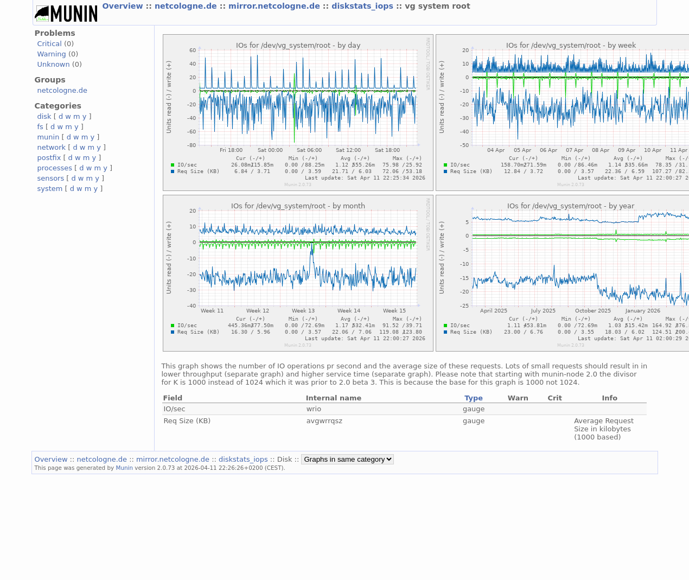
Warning (51, 54)
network (51, 147)
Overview (124, 6)
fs (40, 127)
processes (55, 168)
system (50, 188)
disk (44, 116)
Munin (124, 467)
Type (473, 398)
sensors (51, 178)
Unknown (53, 64)
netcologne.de (187, 6)
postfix (49, 158)
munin (48, 137)
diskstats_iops (363, 6)
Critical (49, 44)
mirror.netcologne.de (275, 6)
